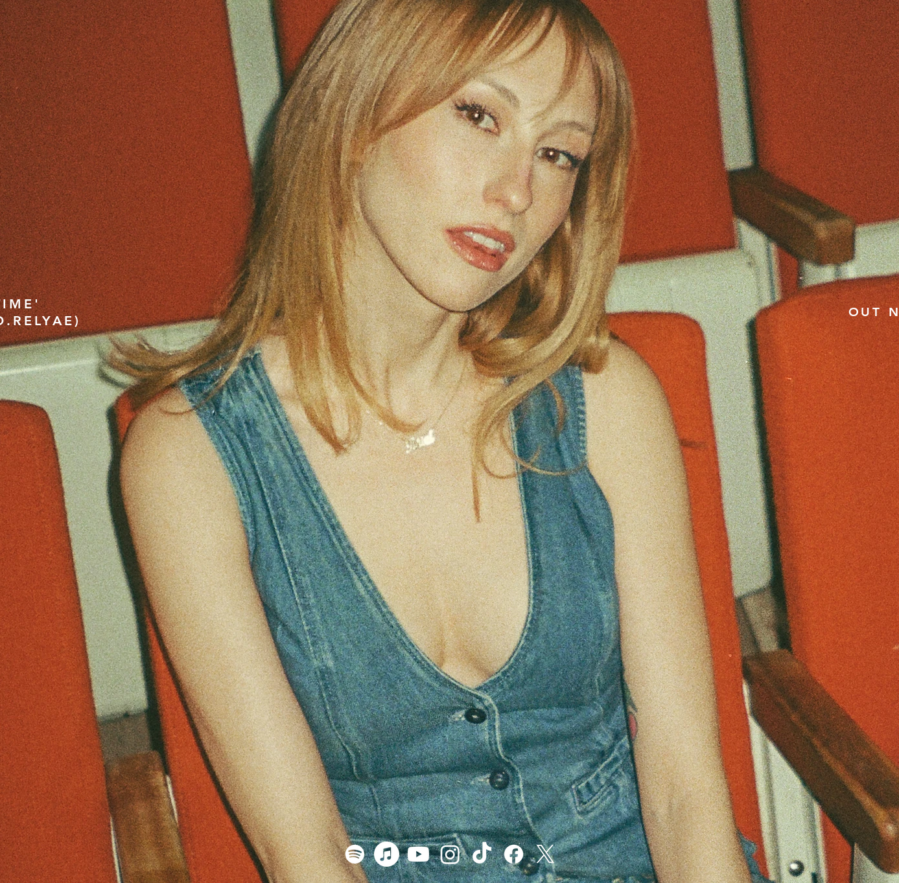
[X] (545, 854)
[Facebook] (513, 854)
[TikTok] (482, 854)
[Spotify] (355, 854)
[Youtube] (418, 854)
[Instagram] (450, 854)
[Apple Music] (386, 854)
